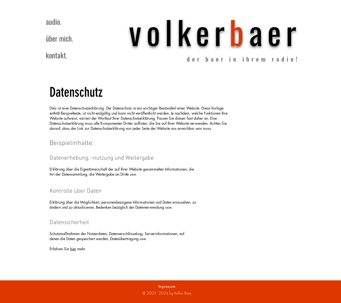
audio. (53, 21)
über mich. (59, 38)
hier (73, 248)
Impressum (167, 286)
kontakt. (56, 55)
